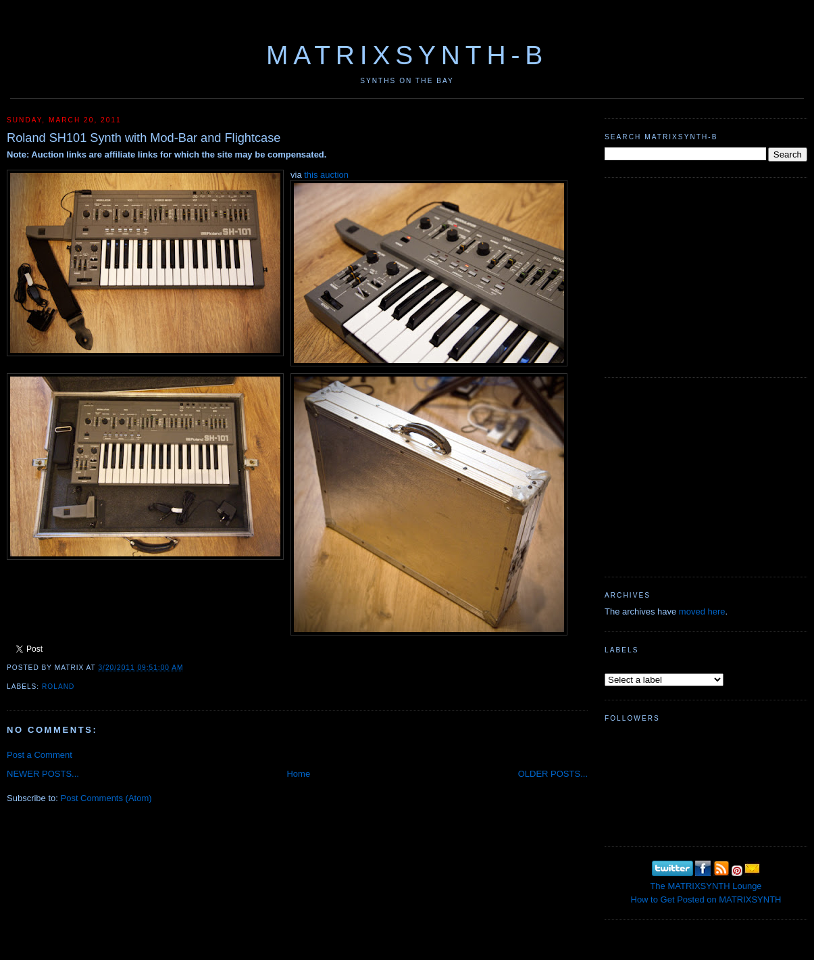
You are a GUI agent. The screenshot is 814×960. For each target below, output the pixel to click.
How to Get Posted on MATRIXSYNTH (706, 899)
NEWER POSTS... (43, 774)
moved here (702, 611)
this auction (326, 175)
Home (298, 774)
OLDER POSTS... (553, 774)
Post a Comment (39, 755)
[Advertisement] (706, 275)
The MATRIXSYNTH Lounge (705, 886)
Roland (58, 686)
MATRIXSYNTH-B (407, 55)
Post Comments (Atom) (106, 798)
